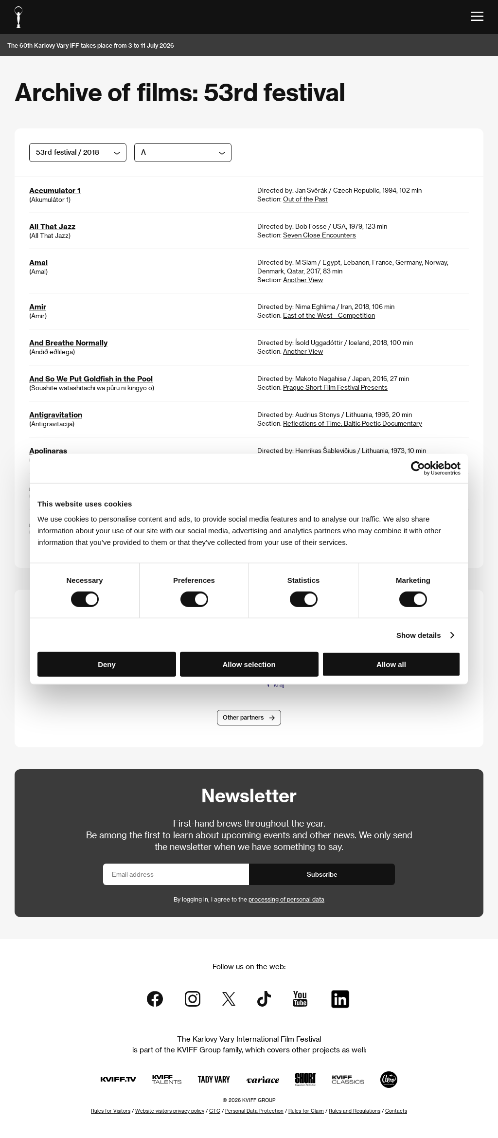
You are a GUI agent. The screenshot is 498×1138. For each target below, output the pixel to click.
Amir (37, 306)
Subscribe (322, 874)
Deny (107, 664)
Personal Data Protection (254, 1111)
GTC (214, 1111)
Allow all (391, 664)
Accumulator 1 (55, 190)
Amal (38, 262)
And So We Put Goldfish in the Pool (91, 378)
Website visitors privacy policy (169, 1111)
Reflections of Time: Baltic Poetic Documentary (352, 423)
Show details (418, 635)
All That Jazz (52, 226)
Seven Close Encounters (319, 234)
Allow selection (248, 664)
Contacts (396, 1111)
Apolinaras (48, 450)
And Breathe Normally (68, 342)
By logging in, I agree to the (249, 899)
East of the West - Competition (329, 315)
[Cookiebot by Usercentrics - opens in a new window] (418, 468)
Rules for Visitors (110, 1111)
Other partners (243, 717)
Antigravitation (55, 414)
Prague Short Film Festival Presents (335, 387)
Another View (303, 279)
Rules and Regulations (354, 1111)
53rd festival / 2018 (67, 152)
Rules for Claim (306, 1111)
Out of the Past (305, 198)
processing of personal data (286, 899)
